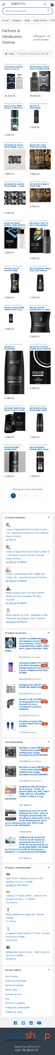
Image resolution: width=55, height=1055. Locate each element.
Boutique (16, 20)
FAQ (7, 998)
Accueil (5, 20)
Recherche (48, 11)
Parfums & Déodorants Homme (13, 65)
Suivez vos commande (15, 980)
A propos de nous (13, 994)
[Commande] (32, 53)
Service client (11, 989)
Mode (27, 20)
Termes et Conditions (15, 1003)
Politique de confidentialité (17, 1007)
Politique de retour (13, 1012)
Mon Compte (11, 976)
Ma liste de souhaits (14, 985)
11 (36, 495)
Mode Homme (40, 20)
